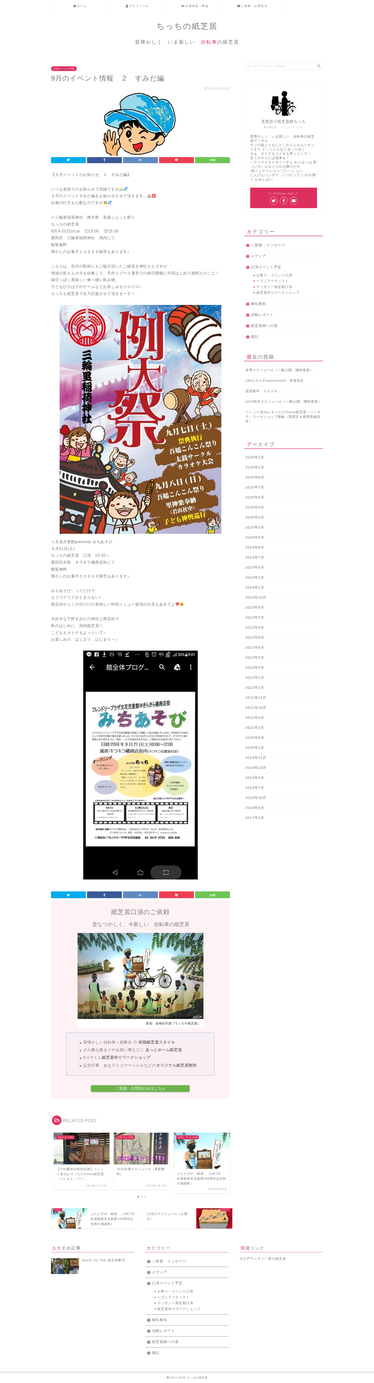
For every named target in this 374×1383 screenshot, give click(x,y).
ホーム (80, 6)
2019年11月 (256, 758)
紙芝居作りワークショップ (277, 292)
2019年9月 (254, 778)
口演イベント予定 (63, 68)
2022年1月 (254, 687)
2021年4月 (254, 717)
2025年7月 (254, 487)
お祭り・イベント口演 (274, 275)
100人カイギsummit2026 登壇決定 (274, 380)
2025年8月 (254, 477)
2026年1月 (254, 467)
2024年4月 (254, 567)
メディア (258, 256)
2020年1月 (254, 747)
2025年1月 (254, 527)
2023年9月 (254, 607)
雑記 (255, 336)
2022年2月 (254, 677)
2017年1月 (254, 818)
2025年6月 (254, 497)
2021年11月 (256, 697)
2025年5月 (254, 507)
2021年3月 (254, 727)
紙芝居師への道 (264, 326)
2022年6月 (254, 647)
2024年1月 (254, 587)
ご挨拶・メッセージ (268, 245)
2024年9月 (254, 537)
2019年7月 (254, 788)
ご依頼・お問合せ (252, 6)
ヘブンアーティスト (272, 281)
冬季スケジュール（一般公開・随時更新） (279, 370)
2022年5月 (254, 657)
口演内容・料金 (195, 6)
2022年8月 (254, 637)
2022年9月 (254, 627)
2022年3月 (254, 667)
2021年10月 (256, 707)
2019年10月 (256, 768)
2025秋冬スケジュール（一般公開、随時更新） (283, 401)
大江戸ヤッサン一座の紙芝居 (262, 1258)
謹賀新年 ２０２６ (261, 391)
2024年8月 (254, 547)
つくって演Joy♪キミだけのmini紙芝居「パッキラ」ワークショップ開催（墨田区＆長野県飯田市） (283, 416)
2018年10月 (256, 798)
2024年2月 (254, 577)
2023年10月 (256, 597)
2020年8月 (254, 737)
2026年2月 (254, 457)
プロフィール (137, 6)
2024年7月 (254, 557)
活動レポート (262, 315)
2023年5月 (254, 617)
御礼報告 (258, 304)
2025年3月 (254, 517)
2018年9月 (254, 808)
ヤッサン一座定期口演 (274, 287)
